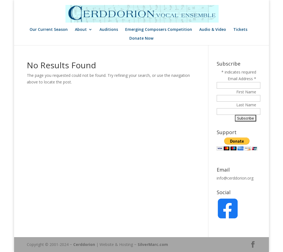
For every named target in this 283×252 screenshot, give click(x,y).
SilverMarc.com (153, 244)
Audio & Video (212, 30)
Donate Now (141, 38)
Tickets (240, 30)
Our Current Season (49, 30)
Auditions (108, 30)
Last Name (246, 104)
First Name (246, 91)
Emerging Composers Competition (158, 30)
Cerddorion (84, 244)
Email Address (242, 78)
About (81, 30)
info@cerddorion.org (235, 178)
